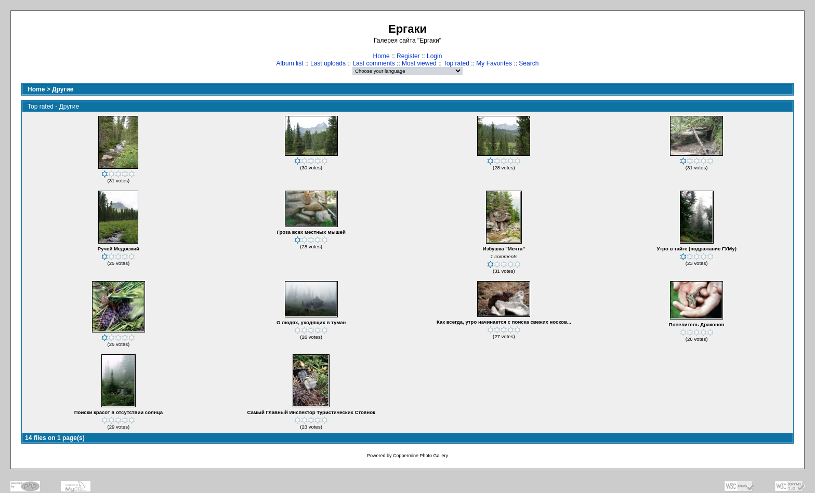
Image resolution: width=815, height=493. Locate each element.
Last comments (373, 63)
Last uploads (328, 63)
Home (381, 56)
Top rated (456, 63)
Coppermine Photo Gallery (420, 455)
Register (408, 56)
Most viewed (419, 63)
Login (434, 56)
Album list (290, 63)
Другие (62, 89)
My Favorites (494, 63)
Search (528, 63)
